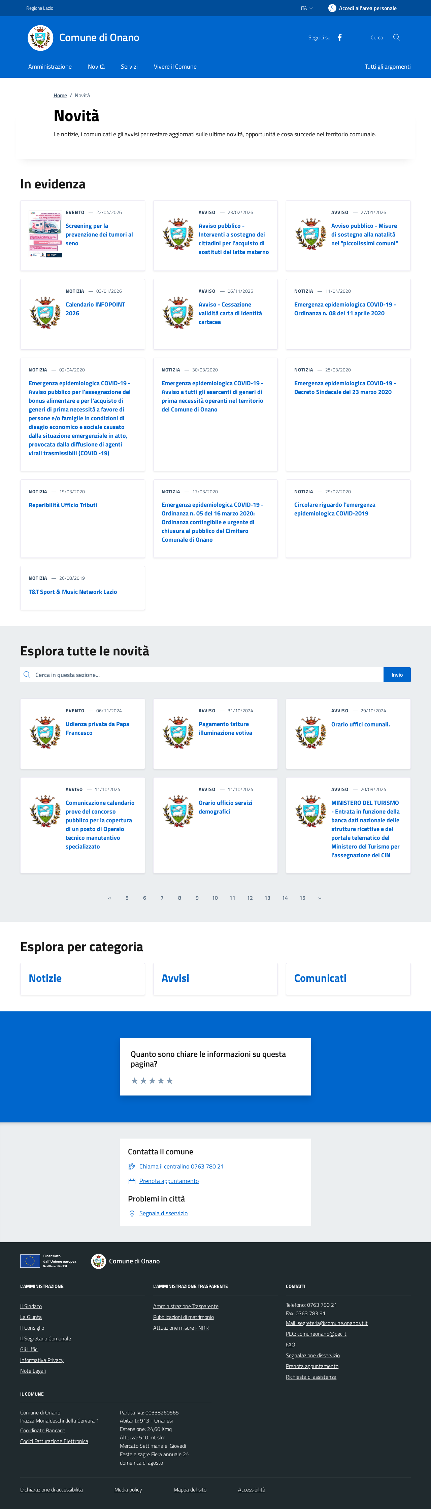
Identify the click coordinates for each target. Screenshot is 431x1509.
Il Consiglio (32, 1328)
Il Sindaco (31, 1306)
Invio (397, 675)
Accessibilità (251, 1489)
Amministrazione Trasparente (186, 1306)
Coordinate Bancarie (42, 1430)
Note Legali (33, 1371)
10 (215, 898)
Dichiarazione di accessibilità (51, 1489)
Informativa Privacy (42, 1360)
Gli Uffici (29, 1349)
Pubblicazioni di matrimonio (183, 1317)
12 (250, 898)
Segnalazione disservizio (313, 1355)
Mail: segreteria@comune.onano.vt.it (327, 1323)
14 (285, 898)
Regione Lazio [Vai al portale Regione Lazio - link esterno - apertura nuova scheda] (39, 7)
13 (267, 898)
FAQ (290, 1344)
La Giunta (31, 1317)
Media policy (128, 1489)
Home (60, 95)
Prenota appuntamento (312, 1366)
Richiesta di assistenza (311, 1377)
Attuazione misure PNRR (181, 1328)
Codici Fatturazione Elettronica (54, 1441)
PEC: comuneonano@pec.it (316, 1334)
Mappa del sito (190, 1489)
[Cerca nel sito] (397, 37)
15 (302, 898)
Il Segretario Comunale (45, 1338)
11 (232, 898)
